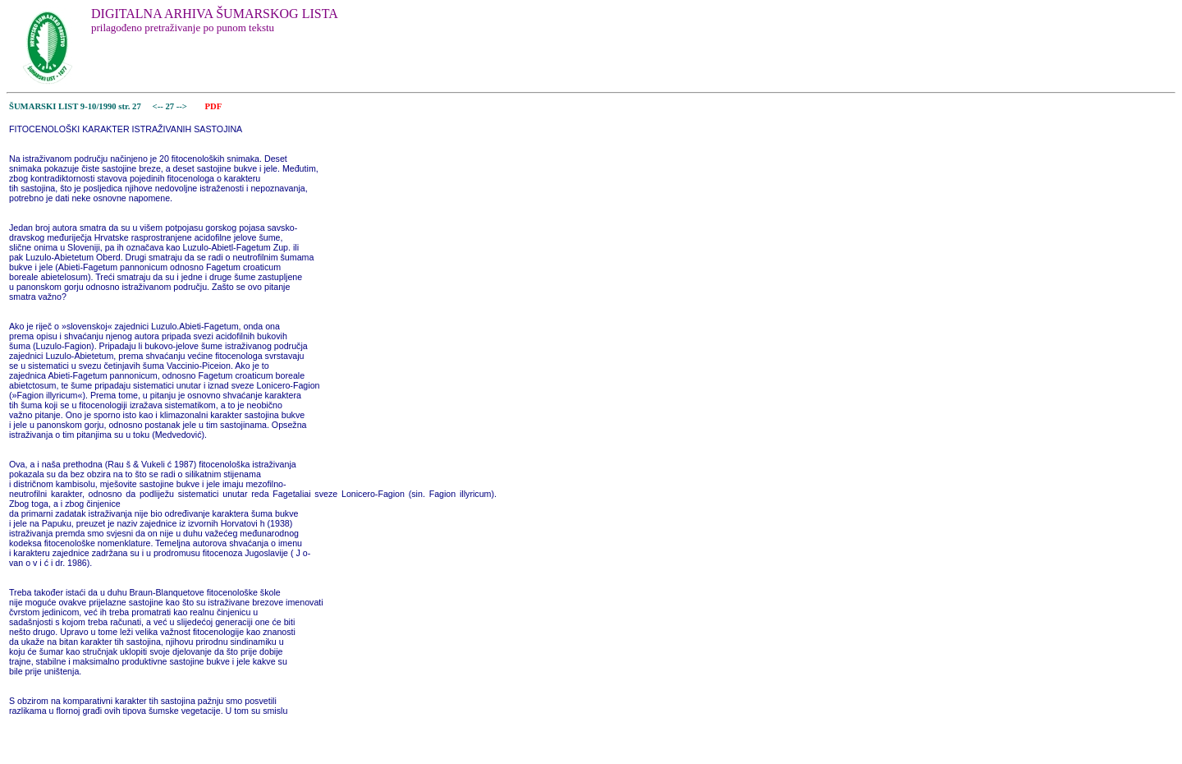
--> (183, 106)
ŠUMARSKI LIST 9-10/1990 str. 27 (75, 106)
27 (170, 106)
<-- (158, 106)
